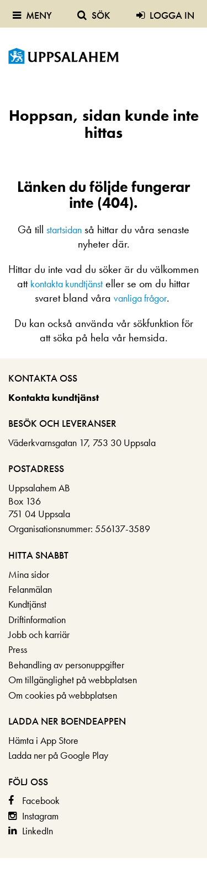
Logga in (165, 15)
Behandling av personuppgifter (66, 664)
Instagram (40, 815)
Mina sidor (28, 574)
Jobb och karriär (39, 634)
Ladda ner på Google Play (58, 755)
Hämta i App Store (43, 740)
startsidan (64, 229)
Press (17, 649)
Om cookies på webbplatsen (62, 695)
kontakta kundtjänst (66, 283)
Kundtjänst (27, 604)
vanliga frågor (140, 298)
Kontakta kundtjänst (53, 397)
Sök (93, 15)
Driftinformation (37, 619)
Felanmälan (30, 589)
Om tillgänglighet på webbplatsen (72, 679)
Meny (32, 15)
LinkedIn (37, 830)
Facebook (41, 800)
